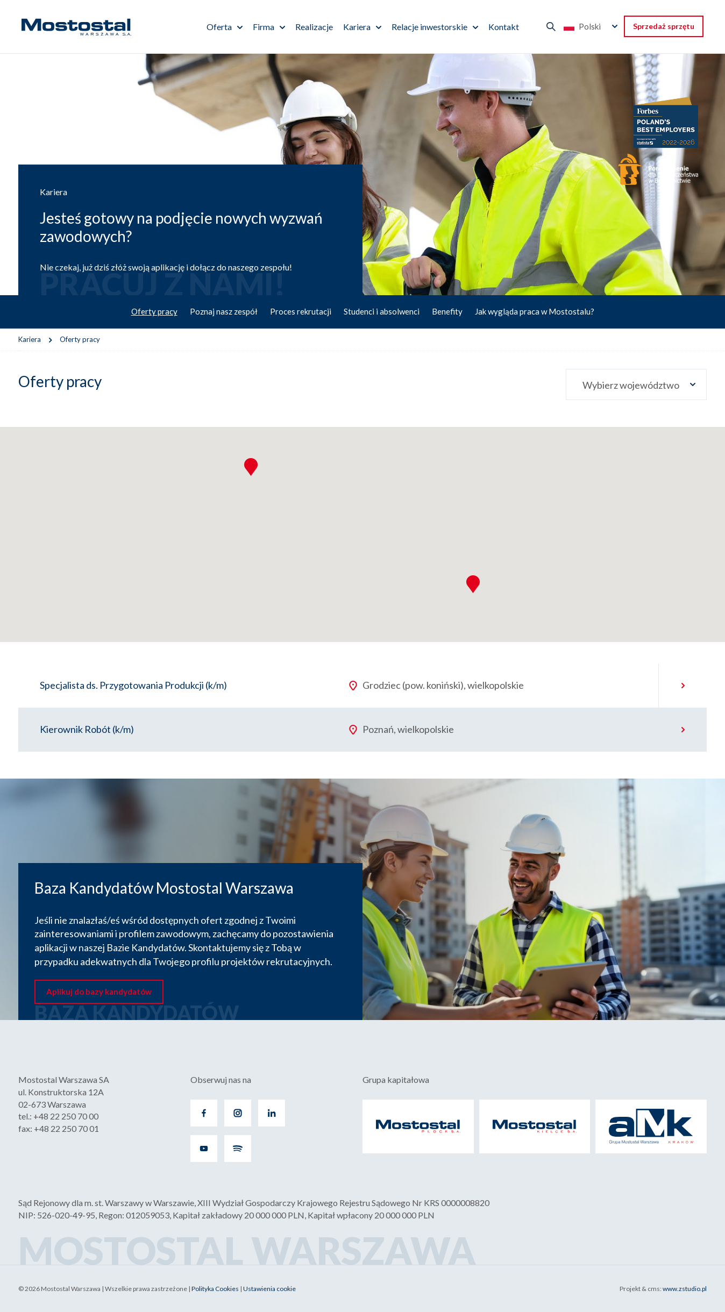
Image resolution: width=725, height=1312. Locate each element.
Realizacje (314, 27)
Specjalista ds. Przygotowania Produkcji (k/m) (133, 685)
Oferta (219, 27)
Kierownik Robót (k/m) (87, 729)
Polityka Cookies (215, 1289)
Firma (263, 27)
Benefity (447, 311)
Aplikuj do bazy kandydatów (99, 991)
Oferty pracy (154, 311)
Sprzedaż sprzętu (663, 26)
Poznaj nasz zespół (224, 311)
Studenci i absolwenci (382, 311)
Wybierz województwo (630, 385)
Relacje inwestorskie (429, 27)
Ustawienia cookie (269, 1289)
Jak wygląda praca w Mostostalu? (534, 311)
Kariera (357, 27)
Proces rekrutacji (300, 311)
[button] (473, 584)
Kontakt (503, 27)
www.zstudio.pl (685, 1289)
